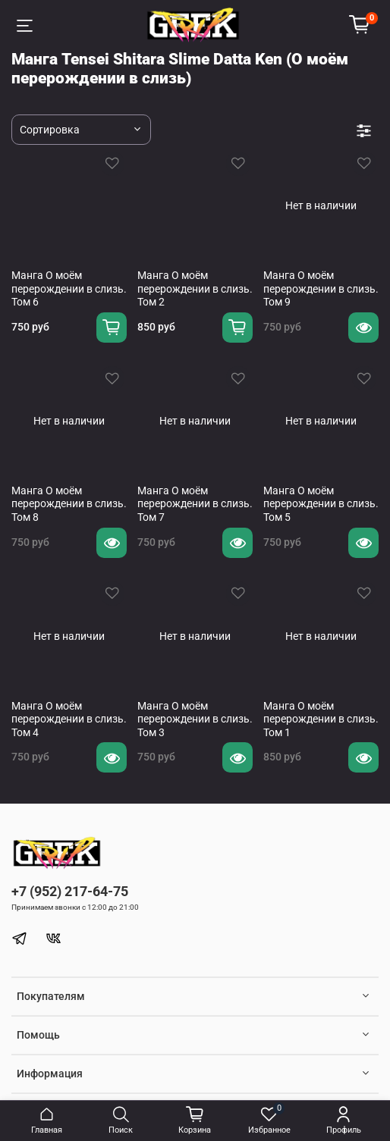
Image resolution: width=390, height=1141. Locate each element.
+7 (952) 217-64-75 (69, 891)
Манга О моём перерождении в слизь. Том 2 (195, 288)
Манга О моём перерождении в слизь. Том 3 (195, 719)
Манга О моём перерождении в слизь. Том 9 (321, 288)
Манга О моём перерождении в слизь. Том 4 (69, 719)
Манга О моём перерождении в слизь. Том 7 (195, 503)
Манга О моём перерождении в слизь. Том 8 (69, 503)
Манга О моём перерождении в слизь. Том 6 (69, 288)
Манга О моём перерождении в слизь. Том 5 (321, 503)
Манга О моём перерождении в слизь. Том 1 (321, 719)
